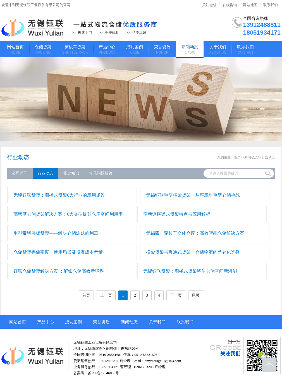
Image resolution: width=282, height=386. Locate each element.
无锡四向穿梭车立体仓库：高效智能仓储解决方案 (195, 233)
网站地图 (250, 5)
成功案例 (73, 322)
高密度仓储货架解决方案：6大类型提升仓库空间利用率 (68, 214)
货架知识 (71, 173)
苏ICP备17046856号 (103, 373)
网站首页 (17, 322)
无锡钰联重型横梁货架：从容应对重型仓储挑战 (193, 195)
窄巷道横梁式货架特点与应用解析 (176, 214)
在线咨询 (230, 5)
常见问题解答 (101, 173)
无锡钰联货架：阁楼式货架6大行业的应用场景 (59, 195)
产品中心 (45, 322)
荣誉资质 (101, 322)
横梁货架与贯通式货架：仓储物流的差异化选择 (193, 252)
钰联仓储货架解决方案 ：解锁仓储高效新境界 (58, 271)
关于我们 (157, 322)
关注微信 (209, 5)
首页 (237, 157)
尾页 (196, 295)
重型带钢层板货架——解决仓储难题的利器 (55, 233)
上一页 (106, 295)
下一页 (176, 295)
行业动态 (18, 157)
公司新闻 (20, 173)
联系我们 (270, 5)
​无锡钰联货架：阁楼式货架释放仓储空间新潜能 (190, 271)
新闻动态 (251, 157)
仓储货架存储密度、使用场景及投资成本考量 (58, 252)
